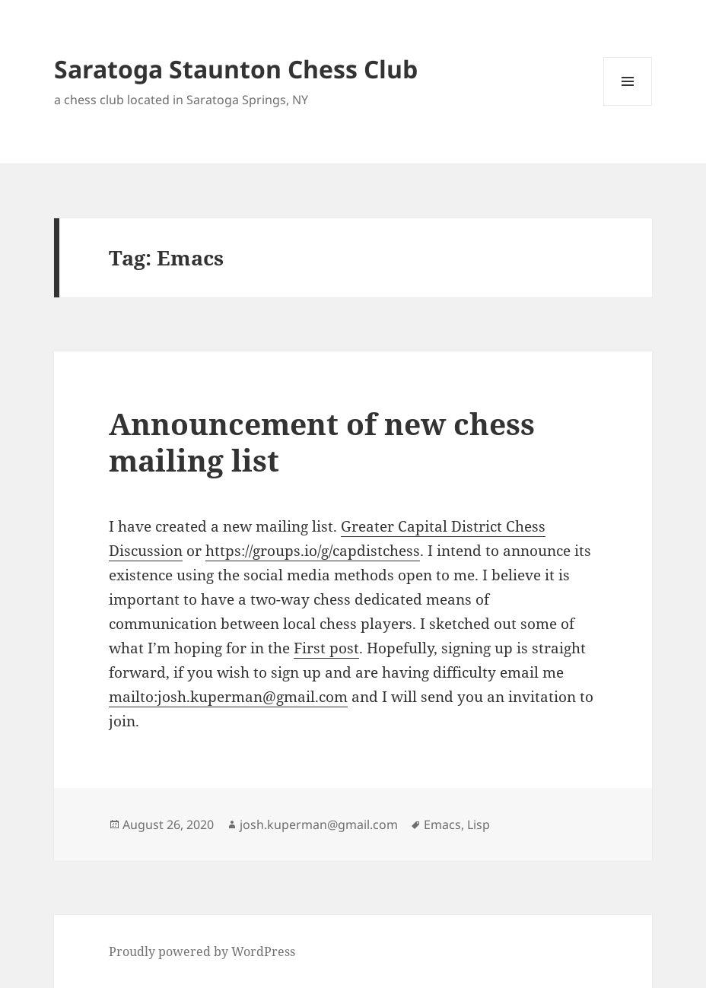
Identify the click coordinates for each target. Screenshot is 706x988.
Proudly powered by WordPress (202, 951)
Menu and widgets (628, 105)
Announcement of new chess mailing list (322, 441)
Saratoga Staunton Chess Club (236, 68)
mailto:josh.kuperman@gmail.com (228, 697)
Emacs (442, 824)
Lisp (478, 824)
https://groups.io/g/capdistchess (312, 551)
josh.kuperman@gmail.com (319, 824)
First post (326, 648)
